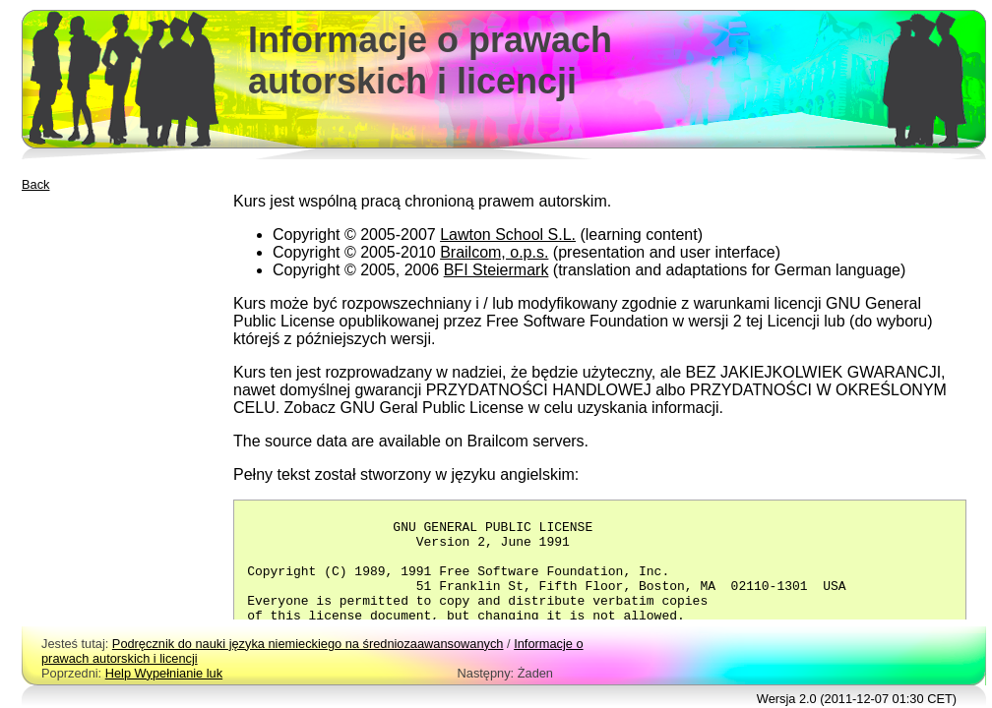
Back (35, 184)
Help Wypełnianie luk (163, 673)
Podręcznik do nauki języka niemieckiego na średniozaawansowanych (308, 643)
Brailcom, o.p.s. (494, 252)
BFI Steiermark (496, 270)
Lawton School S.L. (508, 234)
